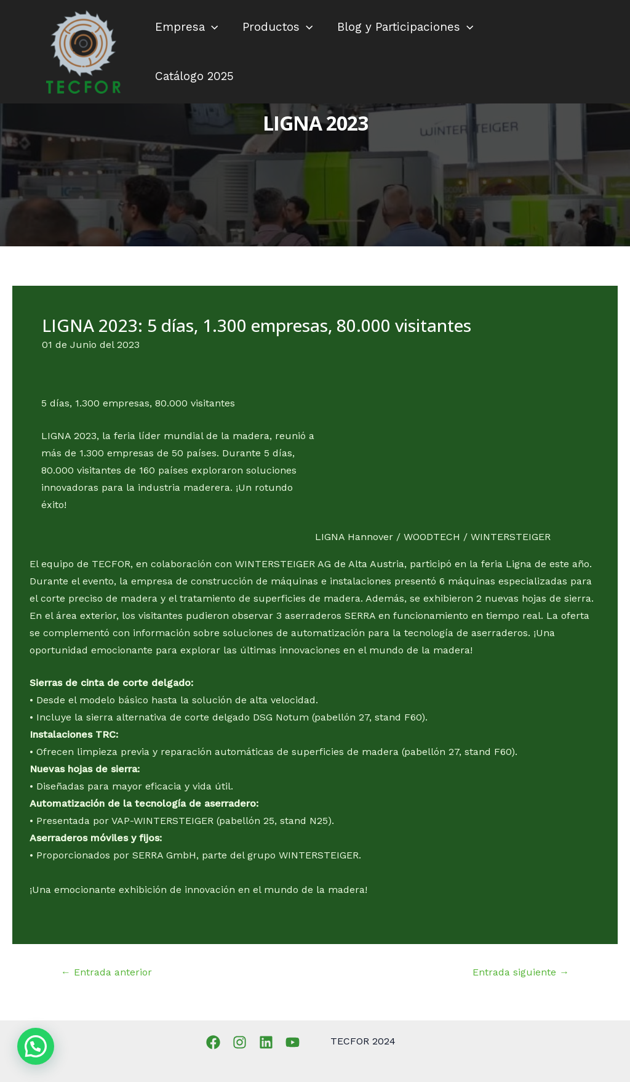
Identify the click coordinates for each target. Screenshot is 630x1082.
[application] (210, 27)
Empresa (185, 27)
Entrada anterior (106, 972)
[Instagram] (240, 1042)
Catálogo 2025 (193, 76)
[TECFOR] (83, 51)
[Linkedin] (266, 1042)
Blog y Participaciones (403, 27)
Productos (276, 27)
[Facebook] (213, 1042)
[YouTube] (292, 1042)
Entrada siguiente (520, 972)
